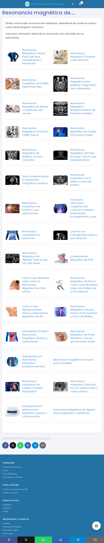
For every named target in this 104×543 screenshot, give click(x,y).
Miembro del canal (10, 487)
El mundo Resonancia (12, 462)
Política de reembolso (12, 531)
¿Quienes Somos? (10, 535)
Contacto (6, 518)
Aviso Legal (7, 528)
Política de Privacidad (11, 521)
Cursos (6, 465)
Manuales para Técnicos (13, 472)
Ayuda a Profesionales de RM (15, 484)
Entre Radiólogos (10, 468)
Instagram (7, 499)
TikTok (5, 506)
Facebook (7, 502)
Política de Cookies (11, 525)
